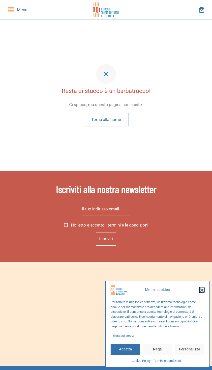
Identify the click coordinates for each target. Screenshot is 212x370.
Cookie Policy (141, 361)
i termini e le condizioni (127, 225)
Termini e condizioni (167, 361)
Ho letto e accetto (106, 225)
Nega (157, 349)
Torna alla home (106, 119)
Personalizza (189, 349)
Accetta (125, 349)
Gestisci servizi (123, 336)
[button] (201, 289)
